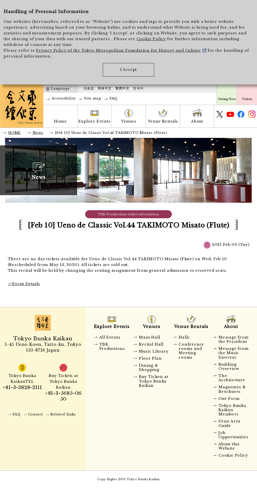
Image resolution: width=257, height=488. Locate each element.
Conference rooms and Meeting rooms (191, 351)
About (197, 121)
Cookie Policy (151, 39)
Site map (92, 98)
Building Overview (228, 366)
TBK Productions (112, 346)
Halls (184, 337)
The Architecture (231, 377)
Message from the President (233, 339)
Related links (63, 414)
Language (60, 88)
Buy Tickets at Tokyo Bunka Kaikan (153, 381)
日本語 (89, 88)
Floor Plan (150, 358)
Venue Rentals (163, 121)
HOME (14, 133)
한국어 (138, 88)
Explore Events (94, 121)
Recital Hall (151, 344)
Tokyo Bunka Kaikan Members (232, 410)
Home (60, 121)
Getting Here (227, 99)
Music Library (153, 351)
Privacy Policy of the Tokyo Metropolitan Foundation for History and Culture (121, 50)
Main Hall (149, 337)
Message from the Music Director (233, 353)
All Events (109, 337)
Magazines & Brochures (232, 389)
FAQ (113, 98)
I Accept (128, 69)
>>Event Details (24, 284)
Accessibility (64, 98)
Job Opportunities (233, 434)
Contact (35, 414)
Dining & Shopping (149, 367)
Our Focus (229, 398)
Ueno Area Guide (229, 423)
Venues (128, 121)
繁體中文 (122, 88)
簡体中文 (105, 88)
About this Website (229, 446)
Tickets (247, 99)
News (38, 133)
